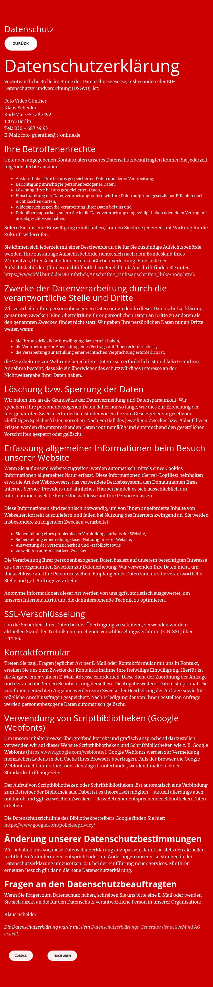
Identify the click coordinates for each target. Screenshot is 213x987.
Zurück (21, 43)
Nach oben (62, 955)
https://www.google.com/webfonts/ (66, 752)
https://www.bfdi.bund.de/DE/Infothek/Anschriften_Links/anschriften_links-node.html (99, 274)
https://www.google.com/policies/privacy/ (49, 825)
